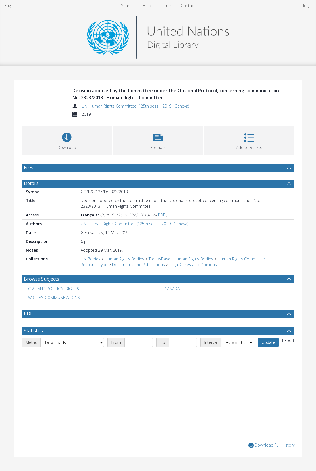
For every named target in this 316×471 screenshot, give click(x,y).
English (10, 5)
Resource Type (94, 264)
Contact (188, 5)
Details (31, 183)
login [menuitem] (307, 5)
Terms (166, 5)
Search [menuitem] (127, 5)
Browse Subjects (41, 279)
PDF (161, 215)
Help (147, 5)
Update (268, 342)
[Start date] (138, 342)
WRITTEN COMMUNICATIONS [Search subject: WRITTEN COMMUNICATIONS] (54, 297)
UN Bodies (90, 259)
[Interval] (237, 342)
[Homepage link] (158, 36)
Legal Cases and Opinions (193, 264)
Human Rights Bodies (124, 259)
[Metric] (72, 342)
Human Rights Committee (241, 259)
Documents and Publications (138, 264)
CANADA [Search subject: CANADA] (172, 288)
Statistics (33, 330)
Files (28, 167)
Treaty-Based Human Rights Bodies (181, 259)
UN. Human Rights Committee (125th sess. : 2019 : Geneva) (135, 106)
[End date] (183, 342)
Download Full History (271, 445)
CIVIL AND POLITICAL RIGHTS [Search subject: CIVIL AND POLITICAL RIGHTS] (53, 288)
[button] (158, 139)
